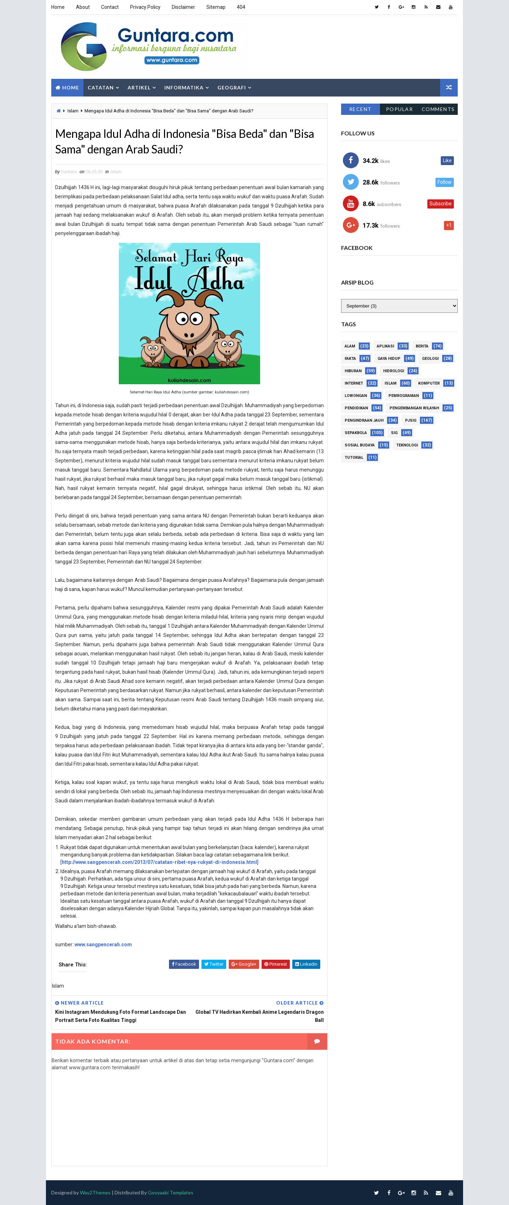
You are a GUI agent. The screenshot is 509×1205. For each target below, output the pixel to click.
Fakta (350, 359)
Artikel (139, 87)
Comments (438, 109)
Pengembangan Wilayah (414, 408)
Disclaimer (183, 7)
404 (241, 7)
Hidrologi (393, 371)
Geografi (231, 87)
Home (58, 7)
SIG (394, 433)
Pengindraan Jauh (364, 421)
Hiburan (353, 371)
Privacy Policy (145, 7)
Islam (73, 110)
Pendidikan (356, 408)
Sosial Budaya (360, 445)
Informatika (184, 87)
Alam (350, 346)
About (83, 7)
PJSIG (410, 421)
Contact (110, 7)
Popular (399, 109)
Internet (354, 383)
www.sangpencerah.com (103, 944)
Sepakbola (356, 433)
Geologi (430, 359)
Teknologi (407, 445)
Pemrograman (403, 396)
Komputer (429, 383)
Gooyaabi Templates (170, 1192)
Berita (422, 346)
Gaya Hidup (389, 359)
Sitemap (216, 7)
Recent (360, 109)
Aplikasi (385, 346)
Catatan (101, 87)
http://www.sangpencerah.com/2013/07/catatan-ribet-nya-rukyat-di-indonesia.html (159, 862)
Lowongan (356, 396)
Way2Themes (95, 1192)
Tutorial (354, 458)
